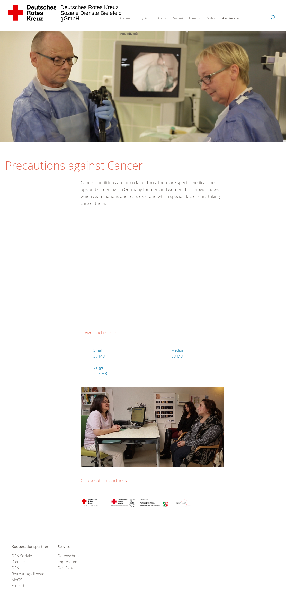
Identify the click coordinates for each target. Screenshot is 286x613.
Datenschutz (68, 555)
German (126, 18)
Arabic (162, 18)
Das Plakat (67, 567)
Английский (129, 33)
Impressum (67, 561)
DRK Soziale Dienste (22, 558)
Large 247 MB (100, 370)
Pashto (211, 18)
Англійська (230, 18)
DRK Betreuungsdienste (28, 570)
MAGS (17, 579)
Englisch (145, 18)
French (194, 18)
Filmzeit (18, 585)
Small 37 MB (99, 353)
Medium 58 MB (178, 353)
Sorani (178, 18)
